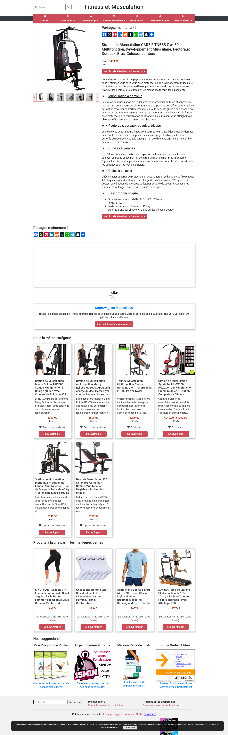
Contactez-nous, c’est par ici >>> (106, 705)
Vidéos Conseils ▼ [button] (183, 18)
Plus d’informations (112, 728)
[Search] (49, 7)
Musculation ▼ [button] (68, 18)
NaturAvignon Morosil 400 (114, 308)
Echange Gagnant (113, 714)
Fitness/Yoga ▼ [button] (91, 18)
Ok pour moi (130, 728)
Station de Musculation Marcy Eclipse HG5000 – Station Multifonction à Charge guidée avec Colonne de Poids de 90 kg (51, 387)
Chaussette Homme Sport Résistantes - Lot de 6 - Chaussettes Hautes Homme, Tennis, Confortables (92, 596)
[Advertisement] (114, 264)
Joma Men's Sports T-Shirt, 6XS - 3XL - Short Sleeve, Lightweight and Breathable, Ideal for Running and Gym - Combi (133, 596)
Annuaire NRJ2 (133, 714)
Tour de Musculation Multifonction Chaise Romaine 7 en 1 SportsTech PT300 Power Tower (134, 386)
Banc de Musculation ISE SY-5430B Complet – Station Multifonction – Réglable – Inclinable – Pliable (91, 486)
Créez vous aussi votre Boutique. (161, 705)
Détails (52, 620)
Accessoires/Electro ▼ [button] (114, 18)
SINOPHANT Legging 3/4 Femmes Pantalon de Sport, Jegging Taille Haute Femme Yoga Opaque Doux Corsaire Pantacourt (52, 596)
